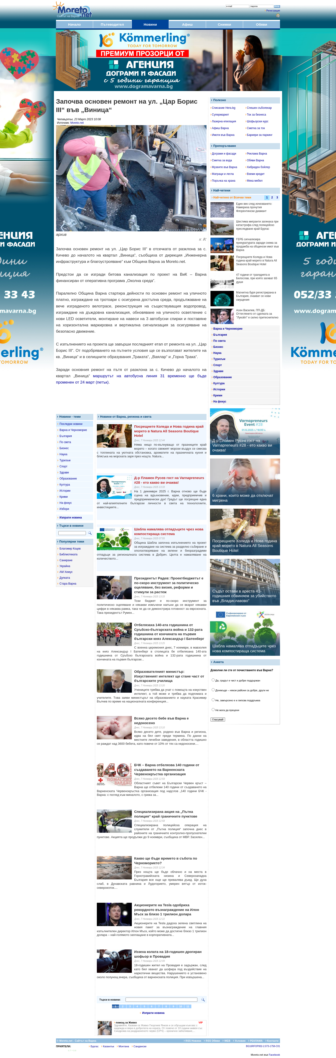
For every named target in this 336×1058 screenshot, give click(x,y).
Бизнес (64, 448)
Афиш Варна (219, 128)
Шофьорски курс (256, 121)
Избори (64, 509)
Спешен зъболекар (258, 107)
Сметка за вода (221, 160)
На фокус (66, 502)
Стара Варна (68, 583)
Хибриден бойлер (257, 167)
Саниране (66, 560)
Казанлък (107, 1046)
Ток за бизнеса (255, 114)
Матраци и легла (222, 174)
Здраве (64, 472)
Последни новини (71, 424)
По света (65, 442)
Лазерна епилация (223, 121)
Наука (63, 454)
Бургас (93, 1046)
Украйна (65, 566)
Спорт (63, 466)
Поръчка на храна (222, 180)
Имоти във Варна (222, 135)
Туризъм (65, 460)
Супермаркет (219, 114)
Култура (65, 484)
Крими (64, 496)
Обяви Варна (254, 160)
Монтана (123, 1046)
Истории (65, 490)
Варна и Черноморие (73, 430)
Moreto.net (77, 122)
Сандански (139, 1046)
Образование (68, 478)
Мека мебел (253, 180)
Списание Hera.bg (222, 107)
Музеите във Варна (223, 167)
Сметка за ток (255, 128)
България (66, 436)
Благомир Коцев (70, 548)
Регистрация (273, 10)
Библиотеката (68, 554)
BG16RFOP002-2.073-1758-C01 (263, 1046)
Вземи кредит (255, 174)
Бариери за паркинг (259, 135)
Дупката (65, 577)
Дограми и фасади (223, 153)
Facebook (274, 1054)
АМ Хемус (66, 572)
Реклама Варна (256, 153)
